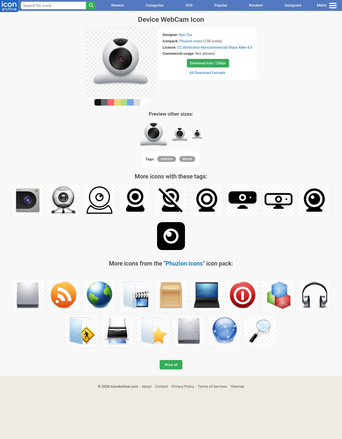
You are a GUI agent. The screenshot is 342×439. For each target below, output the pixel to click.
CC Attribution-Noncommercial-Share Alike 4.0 (214, 47)
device (187, 159)
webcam (167, 159)
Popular (220, 5)
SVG (189, 5)
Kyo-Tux (185, 35)
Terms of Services (212, 386)
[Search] (91, 5)
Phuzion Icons (191, 41)
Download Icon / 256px (208, 63)
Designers (293, 5)
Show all (171, 365)
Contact (161, 386)
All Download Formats (208, 72)
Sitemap (237, 386)
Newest (117, 5)
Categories (155, 5)
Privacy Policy (183, 386)
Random (256, 5)
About (147, 386)
